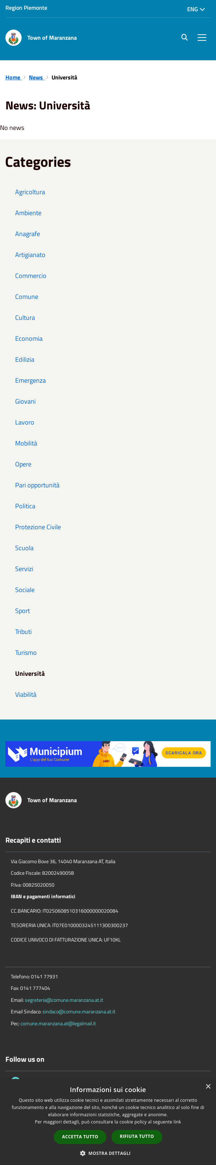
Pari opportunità (37, 485)
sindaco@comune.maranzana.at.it (79, 1011)
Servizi (24, 569)
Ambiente (28, 213)
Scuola (24, 548)
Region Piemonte (26, 7)
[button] (108, 1152)
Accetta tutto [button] (80, 1137)
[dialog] (108, 1122)
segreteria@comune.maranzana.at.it (64, 1000)
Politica (25, 506)
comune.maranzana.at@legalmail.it (58, 1023)
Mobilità (26, 443)
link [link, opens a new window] (177, 1122)
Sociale (25, 590)
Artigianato (30, 255)
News (36, 77)
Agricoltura (30, 192)
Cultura (25, 317)
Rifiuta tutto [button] (137, 1136)
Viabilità (25, 694)
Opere (23, 464)
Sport (22, 611)
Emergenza (30, 380)
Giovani (25, 401)
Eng (196, 9)
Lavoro (24, 422)
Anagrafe (27, 234)
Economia (29, 338)
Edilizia (24, 359)
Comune (26, 296)
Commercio (31, 276)
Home (13, 77)
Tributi (23, 631)
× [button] (208, 1087)
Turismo (26, 652)
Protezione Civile (38, 527)
